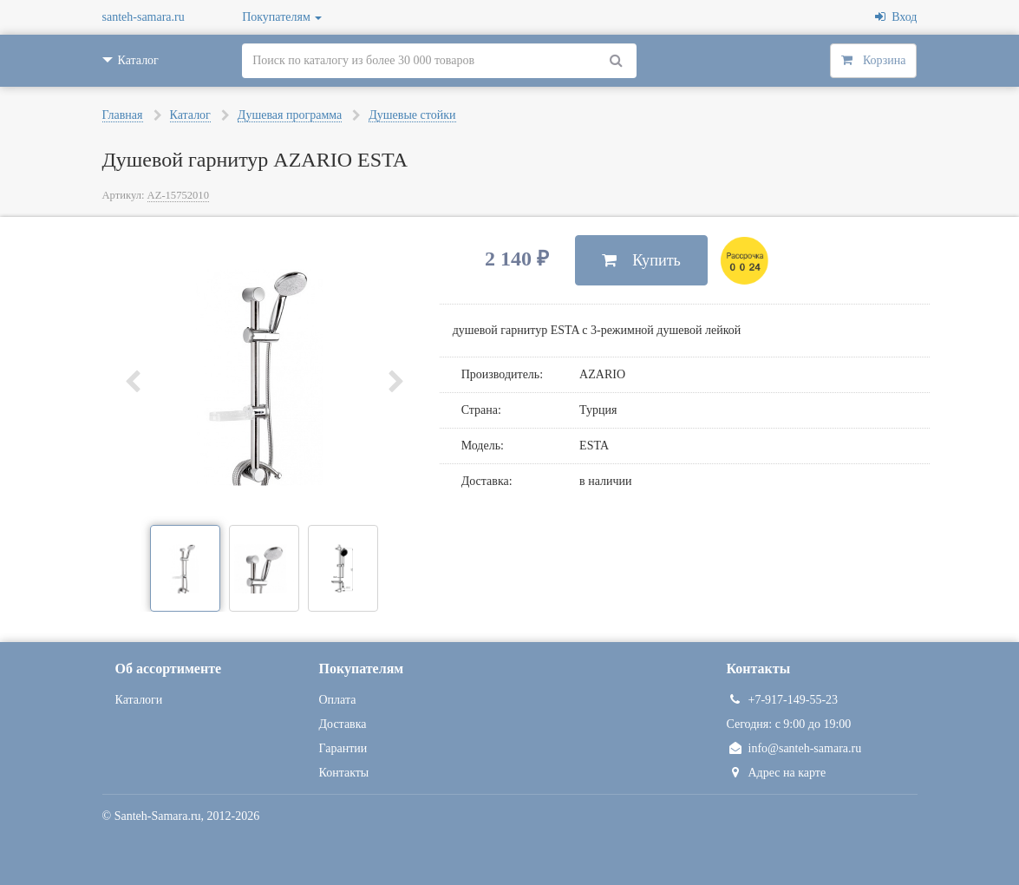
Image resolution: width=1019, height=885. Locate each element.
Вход (896, 16)
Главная (122, 114)
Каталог (190, 114)
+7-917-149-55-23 (783, 699)
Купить (641, 260)
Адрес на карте (776, 772)
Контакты (344, 772)
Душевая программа (290, 114)
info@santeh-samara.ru (794, 748)
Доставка (343, 724)
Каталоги (139, 699)
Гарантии (343, 748)
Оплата (337, 699)
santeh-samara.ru (143, 16)
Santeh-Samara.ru (157, 816)
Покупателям (282, 16)
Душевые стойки (412, 114)
